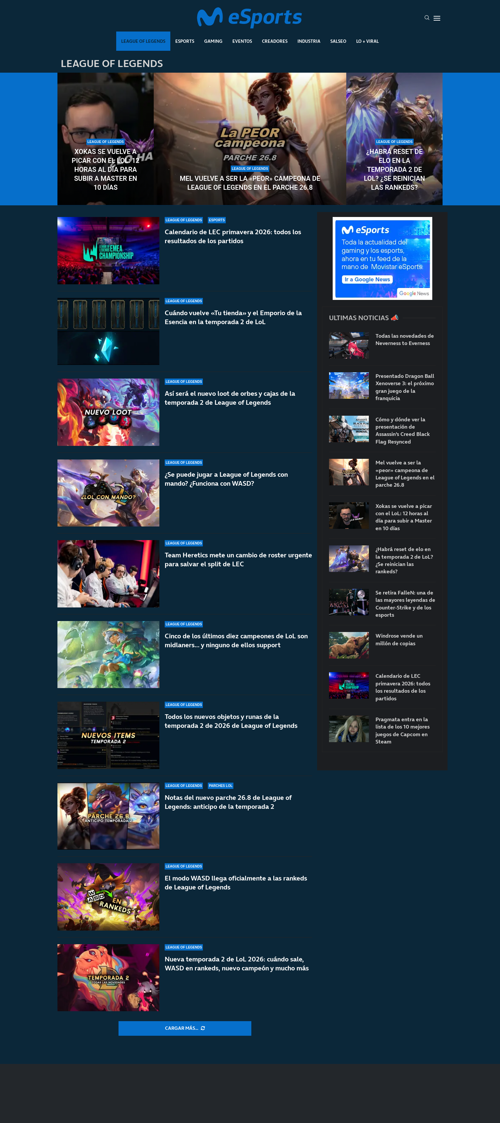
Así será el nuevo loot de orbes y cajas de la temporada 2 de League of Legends (230, 398)
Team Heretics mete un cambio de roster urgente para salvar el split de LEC (238, 559)
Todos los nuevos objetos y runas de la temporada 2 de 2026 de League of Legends (231, 721)
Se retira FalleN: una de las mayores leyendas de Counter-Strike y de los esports (405, 603)
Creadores (275, 41)
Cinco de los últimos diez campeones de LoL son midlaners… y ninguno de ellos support (236, 640)
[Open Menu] (437, 18)
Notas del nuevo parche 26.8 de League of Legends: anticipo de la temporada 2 (228, 802)
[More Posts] (185, 1028)
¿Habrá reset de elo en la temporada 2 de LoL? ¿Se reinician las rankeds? (394, 169)
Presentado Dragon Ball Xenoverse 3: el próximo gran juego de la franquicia (404, 387)
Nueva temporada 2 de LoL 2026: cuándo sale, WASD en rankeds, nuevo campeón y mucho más (237, 963)
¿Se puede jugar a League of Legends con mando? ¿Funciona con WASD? (226, 479)
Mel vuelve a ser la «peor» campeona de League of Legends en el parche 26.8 (250, 183)
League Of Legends (143, 41)
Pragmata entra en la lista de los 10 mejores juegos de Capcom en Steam (402, 730)
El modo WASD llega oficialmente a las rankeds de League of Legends (236, 883)
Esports (184, 41)
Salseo (338, 41)
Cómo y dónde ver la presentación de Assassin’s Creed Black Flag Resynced (402, 430)
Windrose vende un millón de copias (399, 639)
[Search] (427, 18)
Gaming (213, 41)
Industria (308, 41)
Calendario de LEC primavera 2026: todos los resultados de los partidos (233, 236)
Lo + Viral (367, 41)
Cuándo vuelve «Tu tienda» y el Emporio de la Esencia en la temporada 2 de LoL (233, 317)
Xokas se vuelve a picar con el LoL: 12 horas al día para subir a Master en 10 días (105, 169)
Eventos (242, 41)
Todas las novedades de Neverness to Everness (404, 339)
